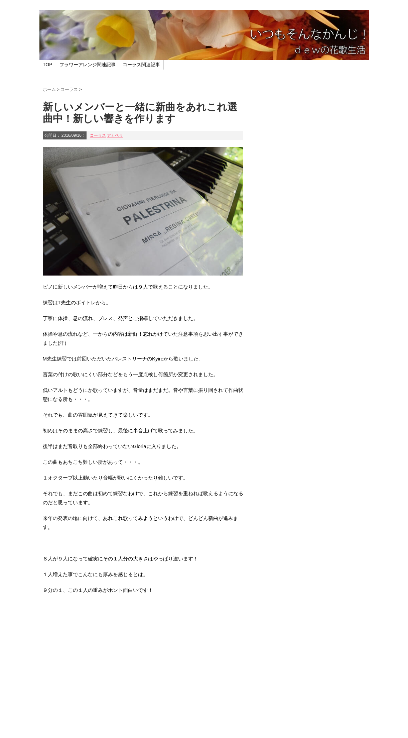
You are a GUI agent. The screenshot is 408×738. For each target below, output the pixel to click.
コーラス (98, 135)
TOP (47, 64)
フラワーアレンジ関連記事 (87, 64)
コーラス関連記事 (141, 64)
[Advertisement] (143, 673)
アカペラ (115, 135)
